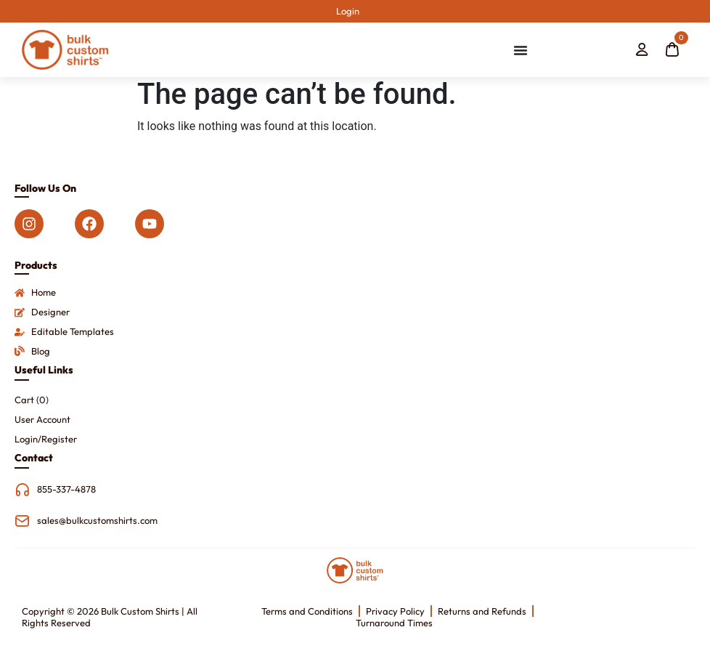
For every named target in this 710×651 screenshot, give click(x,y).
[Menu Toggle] (520, 50)
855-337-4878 (66, 489)
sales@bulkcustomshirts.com (97, 520)
